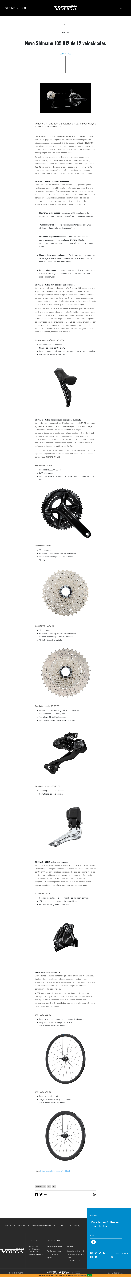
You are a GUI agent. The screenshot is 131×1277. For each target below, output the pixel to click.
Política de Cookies (81, 1275)
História (8, 1225)
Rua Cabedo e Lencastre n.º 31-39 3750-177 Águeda (55, 1254)
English (23, 8)
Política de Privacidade (15, 1273)
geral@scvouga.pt (36, 1254)
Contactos (62, 1225)
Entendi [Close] (89, 1275)
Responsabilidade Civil (41, 1225)
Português (10, 7)
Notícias (21, 1225)
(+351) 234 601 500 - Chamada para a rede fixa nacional (34, 1249)
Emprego (77, 1225)
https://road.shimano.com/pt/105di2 (55, 1171)
